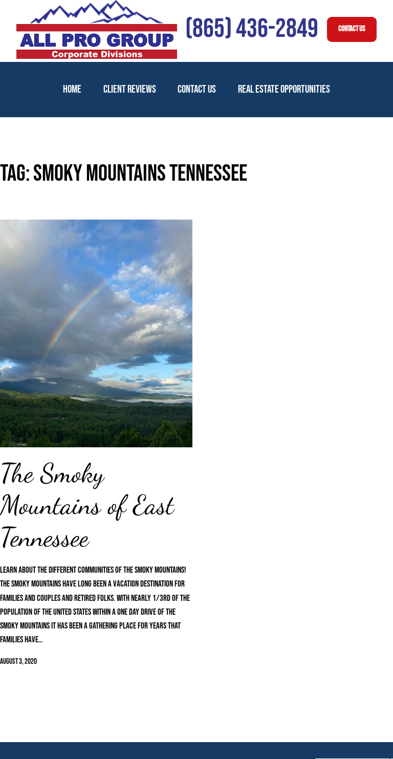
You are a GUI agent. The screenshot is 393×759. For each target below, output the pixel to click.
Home (72, 89)
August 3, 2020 (18, 661)
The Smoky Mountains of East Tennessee (87, 505)
